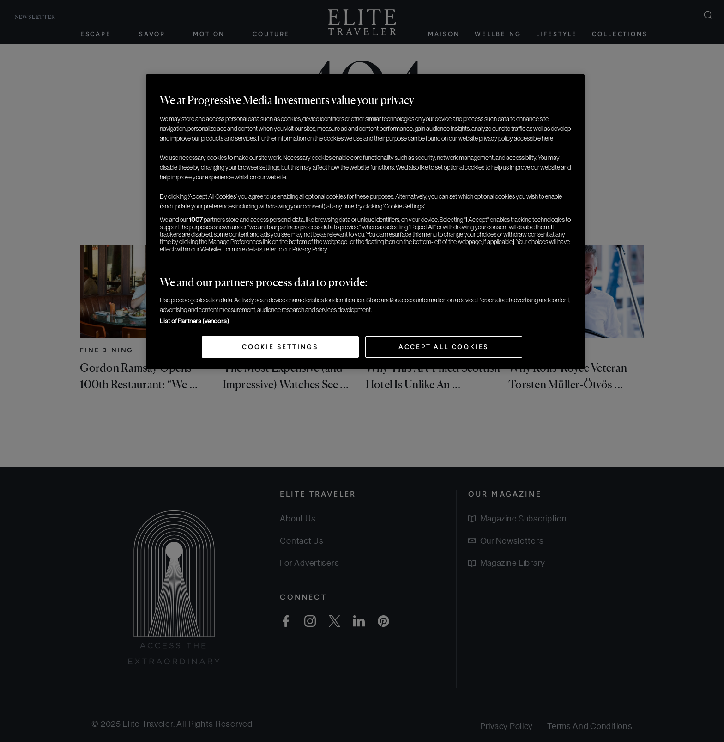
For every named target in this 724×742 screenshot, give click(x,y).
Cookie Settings (280, 347)
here (547, 138)
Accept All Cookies (443, 347)
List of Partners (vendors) (194, 321)
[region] (365, 221)
